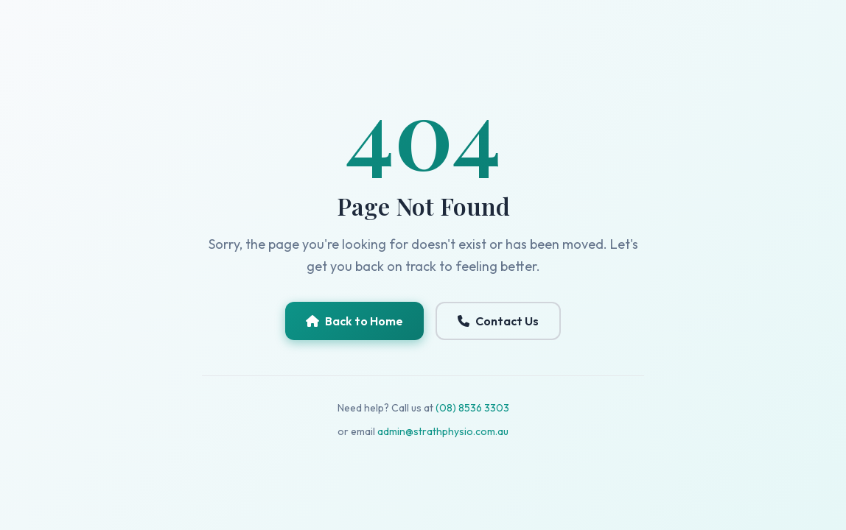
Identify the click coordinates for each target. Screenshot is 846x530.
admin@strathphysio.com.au (442, 431)
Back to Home (354, 321)
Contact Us (498, 321)
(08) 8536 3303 (472, 407)
